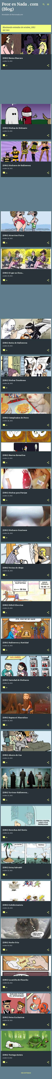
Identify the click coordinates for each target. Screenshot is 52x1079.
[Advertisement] (26, 86)
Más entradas (26, 1073)
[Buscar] (43, 4)
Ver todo (6, 30)
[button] (48, 65)
